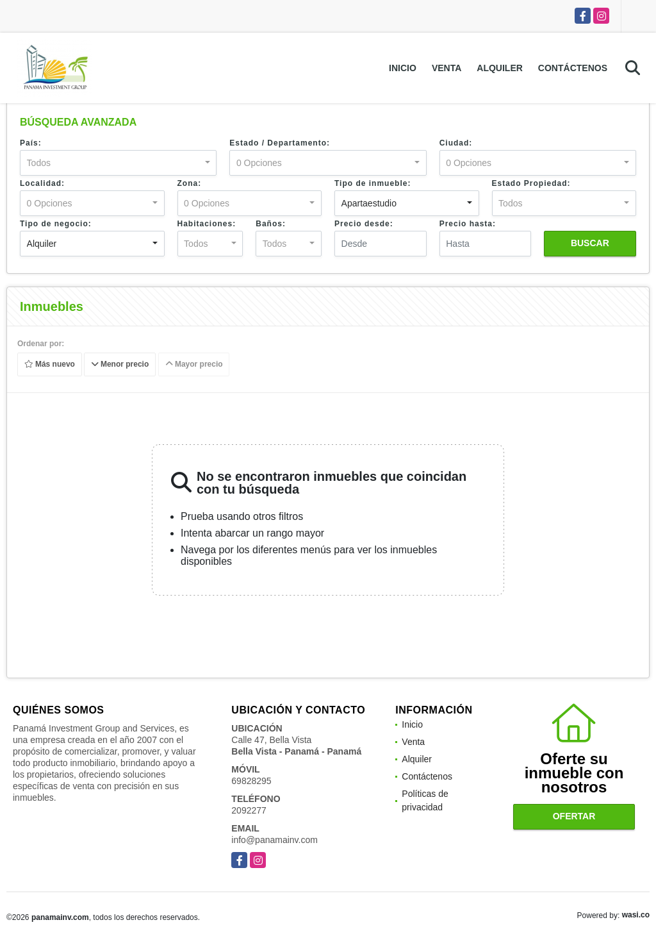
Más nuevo (49, 364)
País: (31, 142)
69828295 (251, 781)
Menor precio (120, 364)
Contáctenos (572, 68)
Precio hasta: (467, 223)
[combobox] (118, 163)
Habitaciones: (206, 223)
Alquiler (500, 68)
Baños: (271, 223)
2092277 (248, 810)
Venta (446, 68)
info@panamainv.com (274, 840)
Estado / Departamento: (279, 142)
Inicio (402, 68)
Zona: (189, 183)
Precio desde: (363, 223)
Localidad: (42, 183)
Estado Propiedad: (531, 183)
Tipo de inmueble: (372, 183)
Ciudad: (456, 142)
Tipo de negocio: (56, 223)
